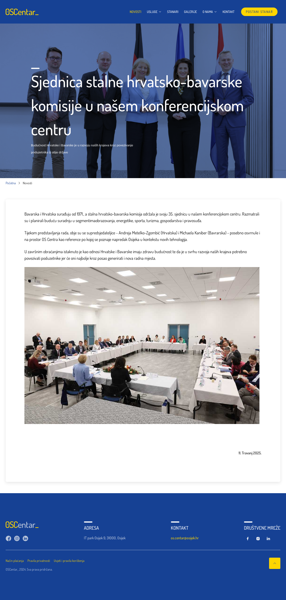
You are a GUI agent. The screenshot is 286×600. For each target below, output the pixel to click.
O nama (210, 11)
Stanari (172, 12)
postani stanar (259, 12)
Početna (11, 183)
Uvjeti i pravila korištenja (69, 561)
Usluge (154, 11)
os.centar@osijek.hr (185, 538)
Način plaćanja (15, 561)
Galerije (190, 12)
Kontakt (229, 12)
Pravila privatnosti (38, 561)
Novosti (135, 12)
